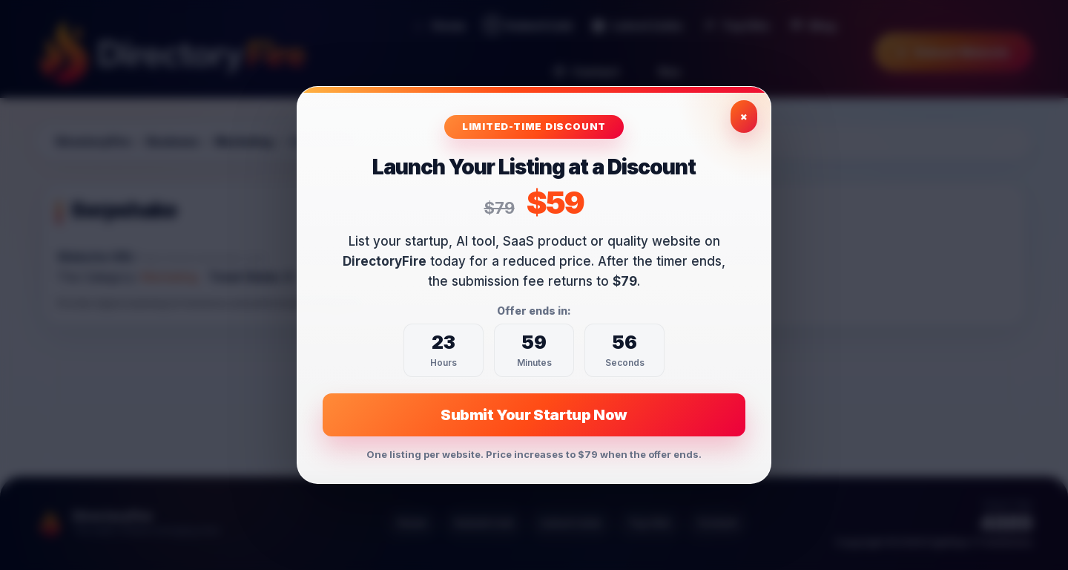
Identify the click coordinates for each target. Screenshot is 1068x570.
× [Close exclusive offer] (744, 116)
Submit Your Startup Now (534, 415)
